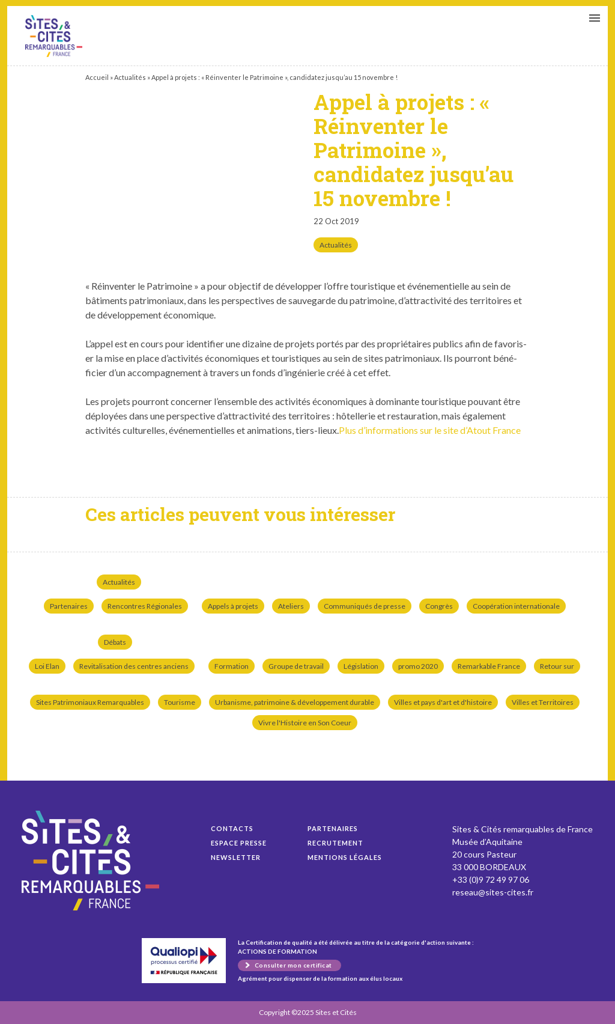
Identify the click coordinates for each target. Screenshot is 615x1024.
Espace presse (239, 843)
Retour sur (557, 666)
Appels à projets (233, 606)
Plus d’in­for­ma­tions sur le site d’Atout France (430, 430)
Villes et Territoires (543, 702)
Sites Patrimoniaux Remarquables (90, 702)
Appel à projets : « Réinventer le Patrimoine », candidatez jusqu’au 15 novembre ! (53, 36)
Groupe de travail (296, 666)
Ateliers (291, 606)
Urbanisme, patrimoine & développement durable (294, 702)
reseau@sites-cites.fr (492, 892)
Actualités (130, 77)
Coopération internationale (516, 606)
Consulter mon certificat (293, 965)
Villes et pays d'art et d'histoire (443, 702)
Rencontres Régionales (145, 606)
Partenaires (69, 606)
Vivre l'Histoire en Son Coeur (304, 722)
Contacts (232, 828)
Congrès (439, 606)
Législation (361, 666)
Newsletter (236, 857)
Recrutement (335, 843)
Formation (231, 666)
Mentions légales (345, 857)
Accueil (97, 77)
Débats (115, 642)
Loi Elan (47, 666)
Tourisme (179, 702)
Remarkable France (489, 666)
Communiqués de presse (364, 606)
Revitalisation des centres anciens (134, 666)
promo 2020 (418, 666)
